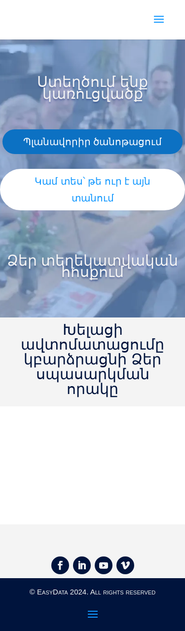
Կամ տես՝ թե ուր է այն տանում (92, 189)
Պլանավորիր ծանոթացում (92, 141)
